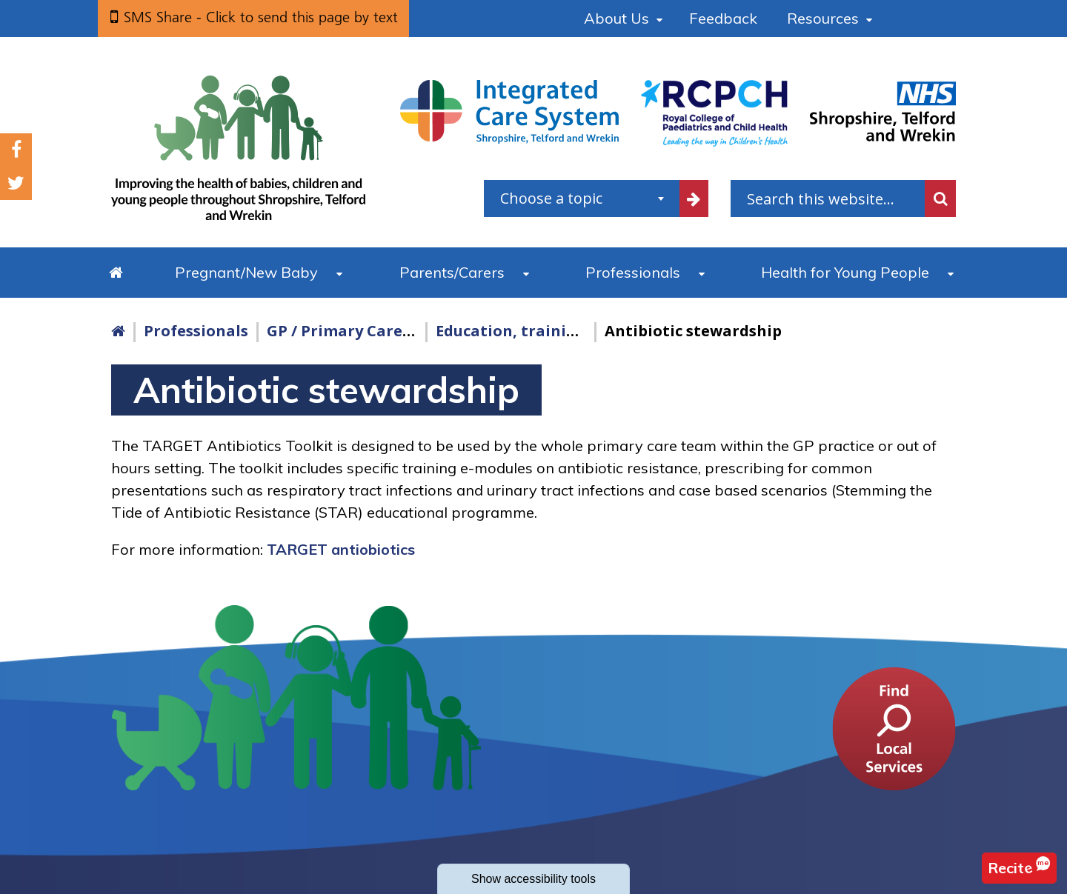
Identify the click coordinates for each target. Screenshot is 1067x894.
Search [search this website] (940, 198)
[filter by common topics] (694, 198)
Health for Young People (845, 272)
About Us (616, 18)
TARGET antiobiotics (341, 549)
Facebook (16, 150)
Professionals (632, 272)
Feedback (723, 18)
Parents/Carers (452, 272)
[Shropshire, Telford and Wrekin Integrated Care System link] (509, 111)
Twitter (15, 183)
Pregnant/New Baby (246, 272)
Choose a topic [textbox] (551, 198)
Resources (823, 18)
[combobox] (581, 198)
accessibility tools (533, 879)
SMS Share (261, 17)
